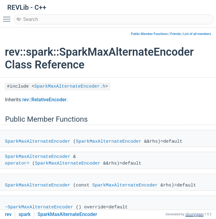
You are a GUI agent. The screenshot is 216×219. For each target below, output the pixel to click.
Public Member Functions (149, 34)
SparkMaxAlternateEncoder (37, 141)
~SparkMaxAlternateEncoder (39, 207)
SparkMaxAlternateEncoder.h (69, 86)
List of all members (197, 34)
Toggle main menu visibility (8, 16)
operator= (17, 163)
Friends (175, 34)
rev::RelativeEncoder (44, 100)
